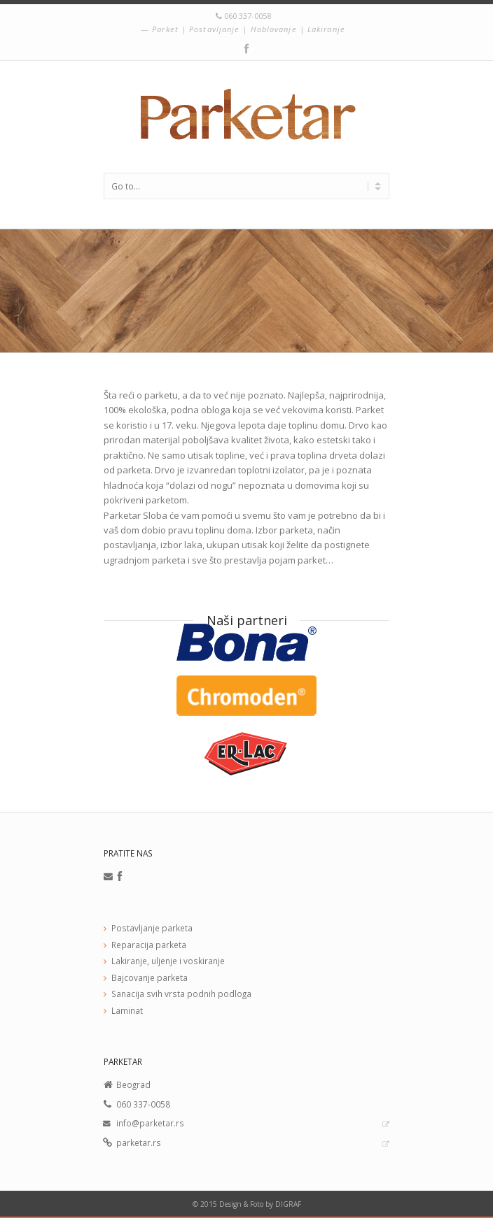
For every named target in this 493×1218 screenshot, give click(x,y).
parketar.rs (138, 1142)
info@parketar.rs (150, 1123)
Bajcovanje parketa (149, 977)
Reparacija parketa (148, 944)
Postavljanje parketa (152, 927)
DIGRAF (288, 1204)
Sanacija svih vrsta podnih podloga (181, 993)
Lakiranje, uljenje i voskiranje (168, 960)
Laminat (127, 1010)
